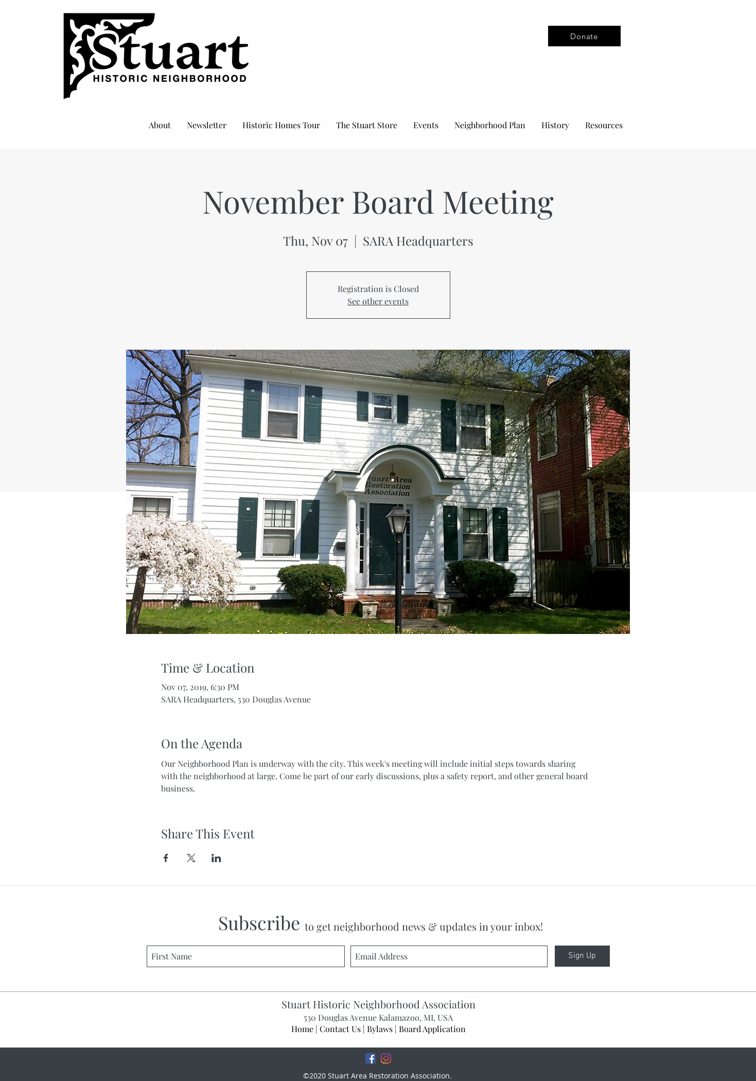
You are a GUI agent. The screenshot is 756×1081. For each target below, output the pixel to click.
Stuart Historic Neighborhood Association (379, 1004)
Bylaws (380, 1028)
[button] (489, 125)
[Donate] (584, 36)
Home (302, 1028)
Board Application (432, 1028)
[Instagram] (386, 1058)
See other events (378, 301)
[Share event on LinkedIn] (216, 858)
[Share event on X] (191, 858)
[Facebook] (370, 1058)
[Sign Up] (582, 956)
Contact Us (340, 1028)
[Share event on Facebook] (166, 858)
